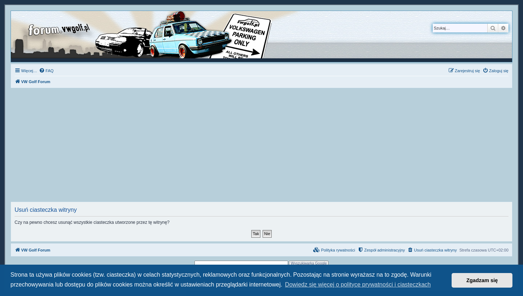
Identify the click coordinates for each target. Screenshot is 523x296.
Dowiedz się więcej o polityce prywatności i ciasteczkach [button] (358, 284)
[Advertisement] (261, 147)
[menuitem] (46, 70)
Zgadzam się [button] (482, 280)
